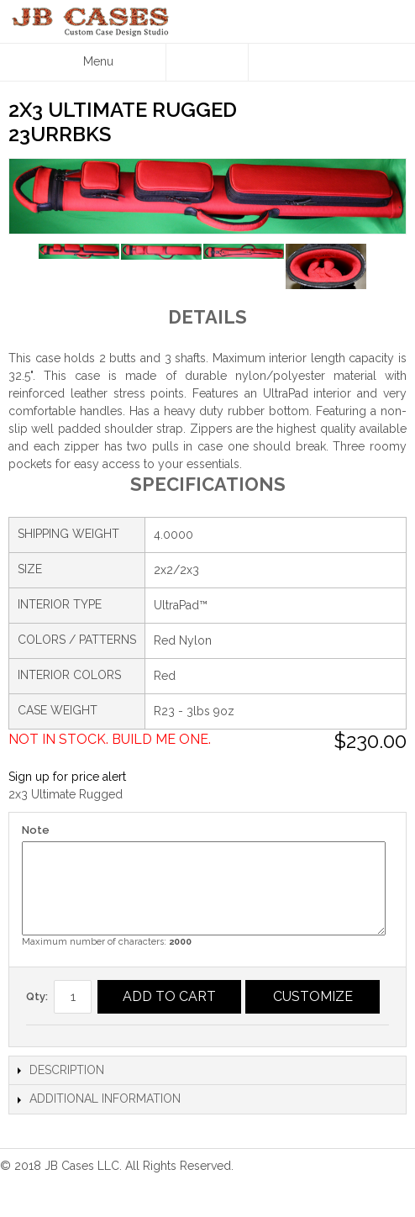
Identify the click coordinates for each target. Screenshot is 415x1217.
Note (36, 830)
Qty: (37, 996)
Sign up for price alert (67, 776)
